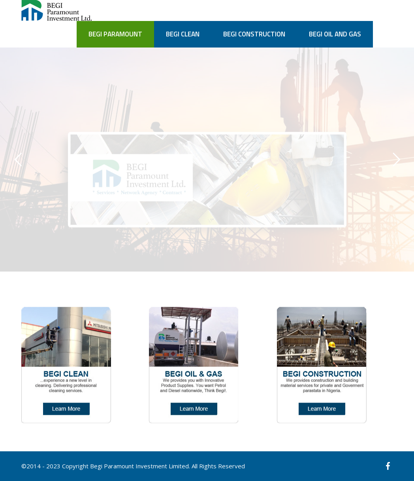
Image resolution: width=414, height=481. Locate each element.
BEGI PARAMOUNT (115, 34)
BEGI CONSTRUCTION (254, 34)
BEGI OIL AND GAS (335, 34)
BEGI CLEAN (182, 34)
